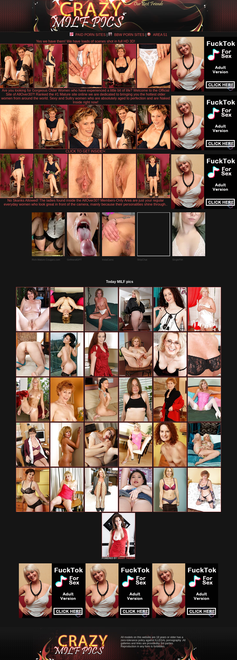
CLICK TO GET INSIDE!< (86, 151)
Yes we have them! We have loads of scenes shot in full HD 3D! (85, 41)
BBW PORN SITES (126, 35)
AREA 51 (157, 35)
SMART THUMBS (126, 558)
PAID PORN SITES (88, 35)
